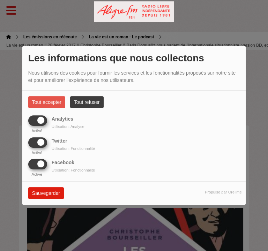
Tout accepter (46, 102)
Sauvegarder (46, 193)
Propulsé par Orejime (223, 192)
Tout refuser (87, 102)
